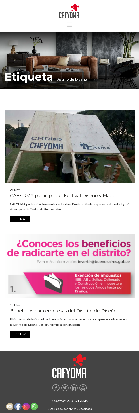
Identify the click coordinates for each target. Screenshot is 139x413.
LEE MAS (20, 219)
